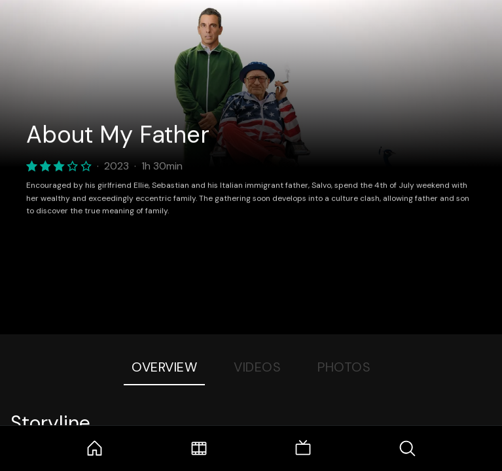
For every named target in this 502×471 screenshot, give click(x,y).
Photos (343, 366)
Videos (257, 366)
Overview (164, 366)
